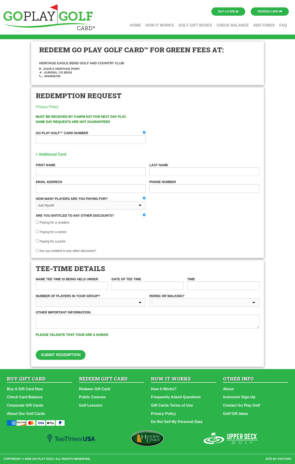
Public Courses (92, 397)
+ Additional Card (51, 154)
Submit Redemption (60, 355)
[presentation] (195, 341)
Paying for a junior (51, 241)
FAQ (283, 25)
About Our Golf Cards (26, 414)
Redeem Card (270, 11)
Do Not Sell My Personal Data (176, 422)
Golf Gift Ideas (235, 414)
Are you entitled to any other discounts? (66, 251)
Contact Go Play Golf (241, 405)
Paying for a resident (52, 222)
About (228, 389)
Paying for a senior (51, 232)
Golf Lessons (90, 405)
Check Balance (232, 25)
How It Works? (164, 389)
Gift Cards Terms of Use (172, 405)
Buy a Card (228, 11)
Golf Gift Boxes (195, 25)
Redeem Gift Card (94, 389)
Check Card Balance (25, 397)
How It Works (159, 25)
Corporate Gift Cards (25, 405)
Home (135, 25)
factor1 (285, 459)
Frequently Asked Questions (176, 397)
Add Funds (264, 25)
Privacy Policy (47, 107)
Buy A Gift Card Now (25, 389)
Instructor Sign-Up (239, 397)
